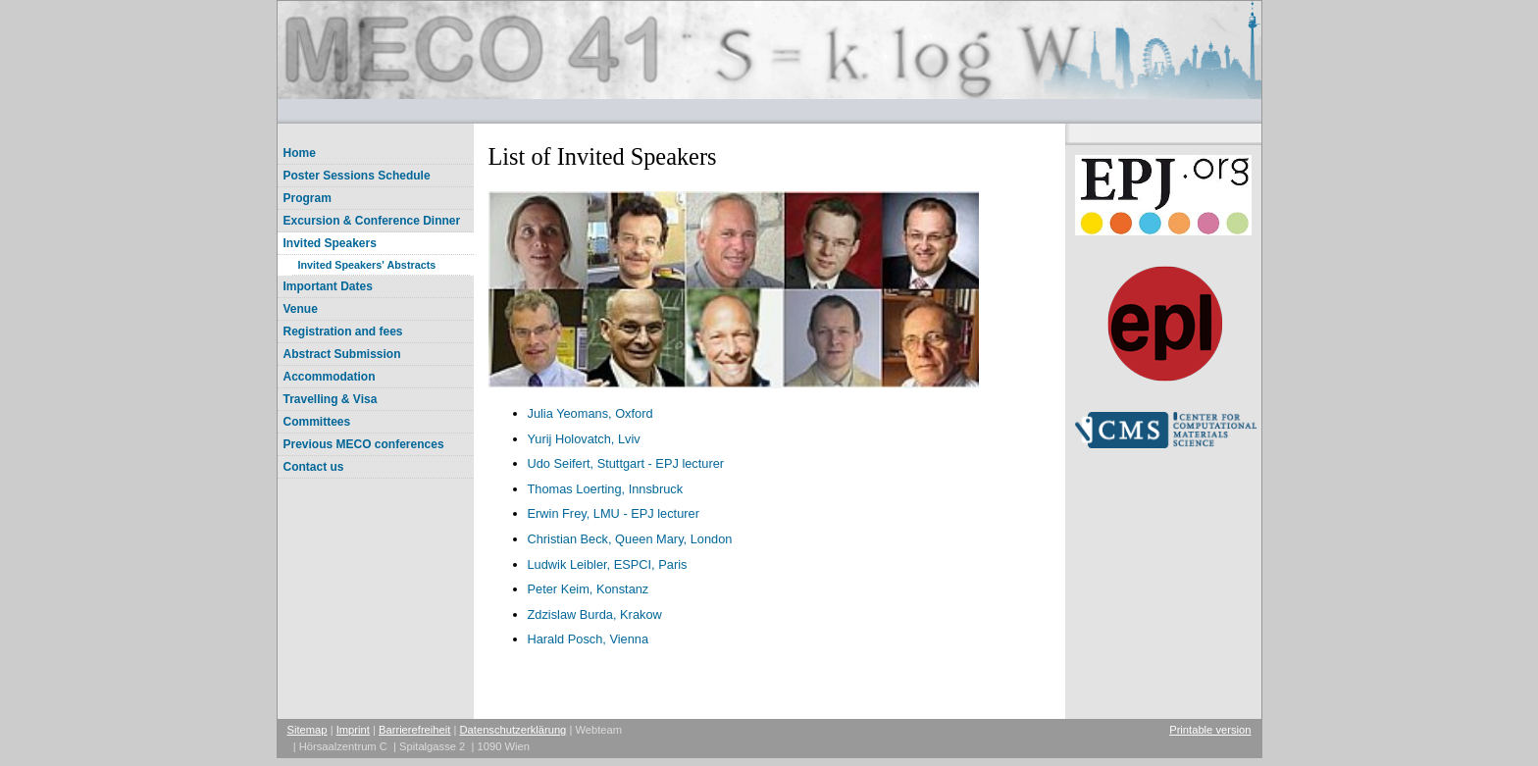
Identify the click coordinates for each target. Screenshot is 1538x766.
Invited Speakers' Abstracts (367, 265)
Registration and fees (343, 331)
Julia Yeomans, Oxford (590, 413)
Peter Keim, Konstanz (588, 589)
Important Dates (328, 286)
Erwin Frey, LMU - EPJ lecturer (613, 513)
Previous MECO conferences (363, 444)
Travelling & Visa (330, 399)
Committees (317, 422)
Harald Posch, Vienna (588, 639)
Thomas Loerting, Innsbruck (606, 489)
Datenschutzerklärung (513, 730)
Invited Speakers (330, 243)
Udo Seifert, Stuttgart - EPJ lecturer (626, 463)
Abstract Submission (342, 354)
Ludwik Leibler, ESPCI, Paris (608, 564)
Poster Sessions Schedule (357, 175)
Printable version (1210, 730)
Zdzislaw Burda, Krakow (595, 614)
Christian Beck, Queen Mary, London (630, 539)
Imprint (353, 730)
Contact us (313, 467)
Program (307, 198)
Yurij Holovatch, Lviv (584, 439)
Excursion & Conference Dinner (372, 221)
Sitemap (307, 730)
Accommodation (329, 376)
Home (299, 153)
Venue (300, 309)
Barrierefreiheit (414, 730)
